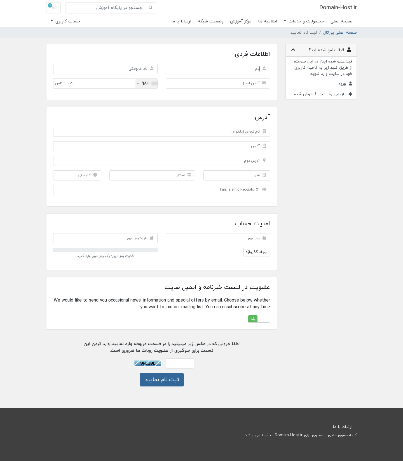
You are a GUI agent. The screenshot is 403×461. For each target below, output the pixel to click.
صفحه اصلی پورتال (340, 33)
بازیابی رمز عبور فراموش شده (323, 94)
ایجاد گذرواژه (257, 252)
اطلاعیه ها (267, 21)
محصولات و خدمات (305, 21)
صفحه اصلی (341, 21)
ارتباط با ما (181, 21)
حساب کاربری (67, 21)
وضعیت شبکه (210, 21)
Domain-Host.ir (338, 8)
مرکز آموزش (240, 21)
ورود (345, 84)
